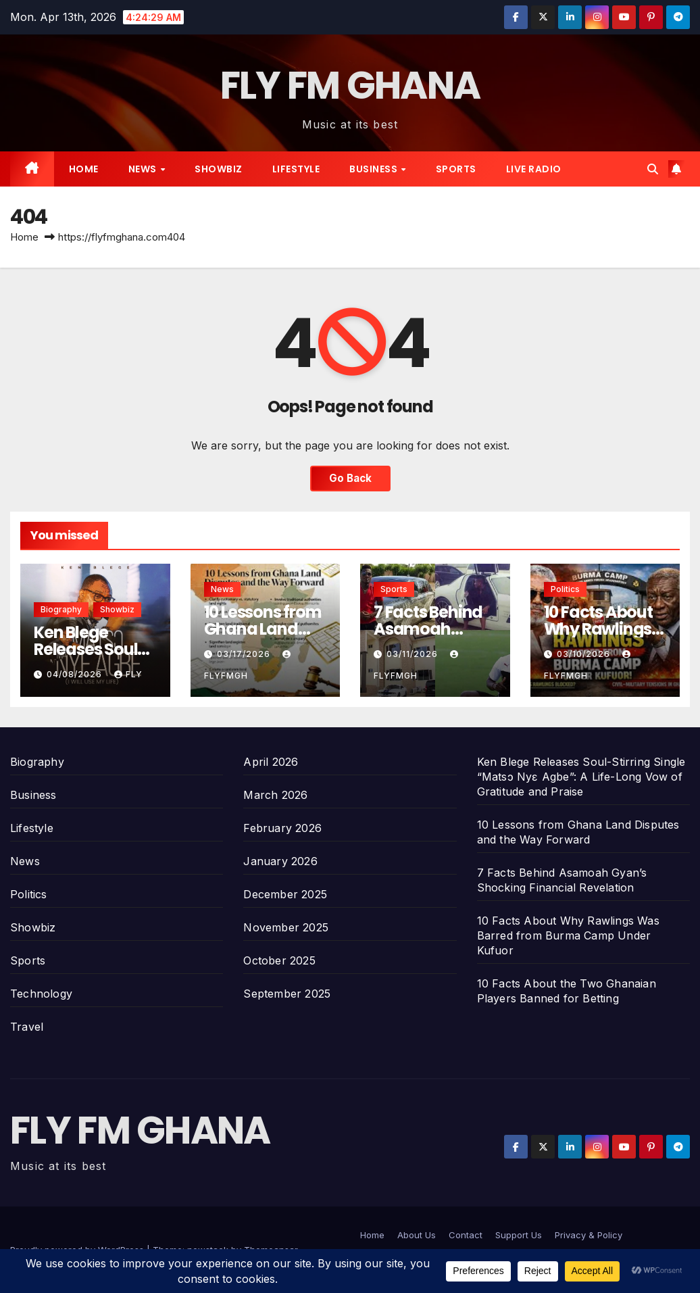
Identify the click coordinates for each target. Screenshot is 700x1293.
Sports (456, 169)
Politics (565, 589)
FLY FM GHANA (350, 85)
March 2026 (275, 795)
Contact (465, 1234)
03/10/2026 (585, 654)
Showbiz (219, 169)
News (143, 169)
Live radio (533, 169)
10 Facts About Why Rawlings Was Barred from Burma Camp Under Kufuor (568, 935)
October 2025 (279, 960)
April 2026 (270, 762)
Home (84, 169)
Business (374, 169)
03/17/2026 (245, 654)
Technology (41, 993)
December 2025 (285, 894)
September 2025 (286, 993)
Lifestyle (296, 169)
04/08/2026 (76, 674)
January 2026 (280, 861)
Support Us (518, 1234)
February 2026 (282, 828)
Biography (61, 609)
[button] (652, 169)
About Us (416, 1234)
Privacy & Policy (588, 1234)
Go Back (350, 478)
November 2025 (285, 927)
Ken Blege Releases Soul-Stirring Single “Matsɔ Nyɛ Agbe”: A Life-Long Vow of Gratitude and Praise (581, 776)
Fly (128, 674)
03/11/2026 (413, 654)
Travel (26, 1026)
